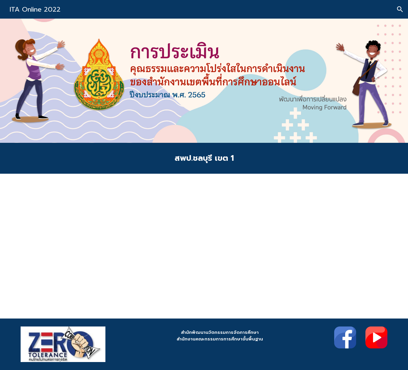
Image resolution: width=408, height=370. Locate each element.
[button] (400, 9)
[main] (204, 158)
